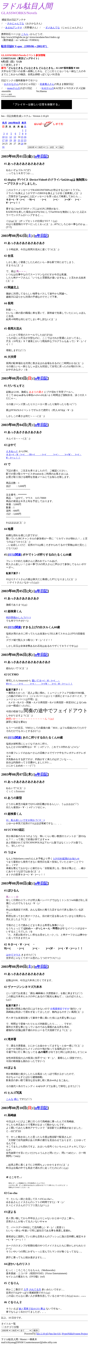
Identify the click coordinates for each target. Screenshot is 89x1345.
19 (10, 140)
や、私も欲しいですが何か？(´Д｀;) (25, 820)
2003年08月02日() (17, 236)
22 (22, 140)
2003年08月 (14, 123)
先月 (4, 123)
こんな (9, 1099)
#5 (5, 328)
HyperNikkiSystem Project (75, 1333)
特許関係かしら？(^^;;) (18, 617)
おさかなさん (11, 84)
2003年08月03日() (17, 378)
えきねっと (12, 451)
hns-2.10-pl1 (42, 1333)
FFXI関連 (14, 554)
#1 (5, 163)
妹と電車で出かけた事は (32, 1308)
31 (3, 147)
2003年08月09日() (17, 967)
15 (22, 137)
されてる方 (35, 1289)
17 (3, 140)
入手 (26, 1289)
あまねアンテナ (13, 27)
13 (15, 137)
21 (19, 140)
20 (15, 140)
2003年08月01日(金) (17, 156)
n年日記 (41, 156)
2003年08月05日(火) (17, 591)
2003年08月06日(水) (17, 655)
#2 (5, 179)
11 (6, 137)
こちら (24, 34)
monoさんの (13, 88)
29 (22, 143)
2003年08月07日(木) (17, 774)
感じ (16, 1099)
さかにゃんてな (15, 23)
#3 (5, 287)
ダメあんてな (52, 27)
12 (10, 137)
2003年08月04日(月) (17, 425)
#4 (5, 303)
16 (25, 137)
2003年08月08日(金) (17, 883)
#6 (5, 356)
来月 (23, 123)
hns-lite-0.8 (54, 1333)
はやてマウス (13, 954)
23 (25, 140)
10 (3, 137)
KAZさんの (48, 88)
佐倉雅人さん (47, 84)
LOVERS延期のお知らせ (66, 858)
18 (6, 140)
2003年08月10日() (17, 1108)
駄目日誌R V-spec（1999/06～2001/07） (24, 46)
